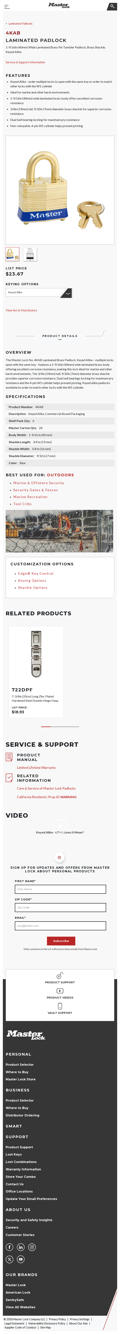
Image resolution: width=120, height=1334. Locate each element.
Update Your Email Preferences (31, 1199)
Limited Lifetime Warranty (36, 768)
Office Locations (19, 1191)
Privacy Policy (57, 1319)
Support (17, 1137)
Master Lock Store (21, 1079)
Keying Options (32, 581)
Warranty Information (23, 1169)
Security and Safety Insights (29, 1220)
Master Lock (16, 1285)
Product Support (19, 1147)
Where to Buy (17, 1072)
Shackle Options (33, 588)
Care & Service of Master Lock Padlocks (46, 788)
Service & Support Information (25, 62)
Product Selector (20, 1064)
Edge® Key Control (36, 573)
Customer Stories (20, 1235)
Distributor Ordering (22, 1115)
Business (18, 1090)
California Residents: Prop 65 (46, 797)
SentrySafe (15, 1300)
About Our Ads (78, 1323)
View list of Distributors (21, 310)
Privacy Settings (80, 1319)
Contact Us (15, 1184)
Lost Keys (14, 1154)
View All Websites (20, 1307)
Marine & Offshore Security (38, 483)
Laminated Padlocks (21, 23)
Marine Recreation (30, 497)
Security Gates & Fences (35, 490)
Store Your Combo (21, 1177)
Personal (18, 1054)
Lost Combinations (21, 1162)
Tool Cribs (22, 504)
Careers (12, 1227)
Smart (14, 1126)
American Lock (18, 1292)
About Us (18, 1209)
